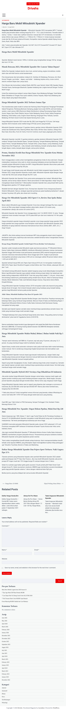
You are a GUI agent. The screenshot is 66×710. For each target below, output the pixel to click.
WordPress (56, 708)
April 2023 (4, 668)
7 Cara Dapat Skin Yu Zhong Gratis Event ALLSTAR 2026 (17, 595)
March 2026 (5, 626)
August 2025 (5, 647)
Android (4, 688)
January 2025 (5, 665)
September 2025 (6, 644)
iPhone (3, 693)
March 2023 (5, 671)
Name (4, 550)
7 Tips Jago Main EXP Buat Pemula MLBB (13, 592)
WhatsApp (4, 702)
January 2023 (5, 677)
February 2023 (5, 674)
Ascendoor (41, 708)
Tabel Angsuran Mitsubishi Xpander (54, 497)
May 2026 (4, 621)
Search (60, 581)
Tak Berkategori (6, 699)
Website (4, 559)
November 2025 (6, 638)
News (3, 696)
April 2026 (4, 623)
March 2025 (5, 659)
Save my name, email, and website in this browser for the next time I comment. (30, 568)
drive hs (4, 27)
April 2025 (4, 656)
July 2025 (4, 650)
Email (36, 550)
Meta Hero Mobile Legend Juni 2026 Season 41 (14, 589)
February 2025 (5, 662)
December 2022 (6, 680)
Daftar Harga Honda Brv (10, 496)
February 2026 (5, 629)
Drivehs (33, 8)
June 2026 (4, 618)
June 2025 (4, 653)
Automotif (5, 20)
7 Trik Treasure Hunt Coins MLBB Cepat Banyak (15, 598)
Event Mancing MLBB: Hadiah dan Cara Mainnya (15, 601)
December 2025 (6, 635)
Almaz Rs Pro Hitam (31, 496)
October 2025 (5, 641)
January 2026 (5, 632)
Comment (5, 526)
